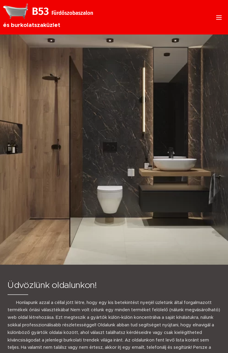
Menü (219, 17)
